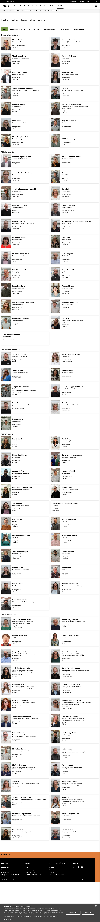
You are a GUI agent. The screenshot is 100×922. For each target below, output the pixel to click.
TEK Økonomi (65, 29)
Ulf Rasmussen (67, 830)
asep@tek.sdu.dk (66, 126)
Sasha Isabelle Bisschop (71, 781)
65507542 (64, 789)
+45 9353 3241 (15, 293)
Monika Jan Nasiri (69, 519)
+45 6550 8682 (65, 244)
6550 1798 (14, 111)
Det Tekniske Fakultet (27, 10)
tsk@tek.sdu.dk (16, 61)
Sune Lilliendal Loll (69, 270)
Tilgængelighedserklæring (7, 879)
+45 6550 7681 (65, 526)
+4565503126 (15, 426)
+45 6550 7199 (15, 196)
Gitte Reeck (66, 567)
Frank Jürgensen (68, 205)
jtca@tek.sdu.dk (16, 376)
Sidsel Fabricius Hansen (21, 270)
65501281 (14, 574)
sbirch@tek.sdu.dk (66, 803)
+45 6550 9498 (65, 196)
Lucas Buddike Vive (19, 286)
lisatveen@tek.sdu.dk (8, 340)
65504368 (64, 144)
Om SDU (60, 6)
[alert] (50, 913)
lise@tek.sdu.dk (16, 835)
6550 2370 (64, 494)
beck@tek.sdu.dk (16, 589)
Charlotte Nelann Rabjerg (72, 652)
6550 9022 (14, 756)
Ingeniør (51, 872)
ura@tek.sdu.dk (66, 835)
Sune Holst (16, 403)
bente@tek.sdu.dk (66, 178)
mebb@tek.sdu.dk (16, 541)
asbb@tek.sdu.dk (16, 393)
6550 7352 (14, 723)
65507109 (14, 676)
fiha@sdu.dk (15, 210)
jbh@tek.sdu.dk (16, 722)
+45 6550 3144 (65, 277)
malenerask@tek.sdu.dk (18, 45)
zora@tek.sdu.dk (66, 408)
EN (96, 1)
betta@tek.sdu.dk (16, 573)
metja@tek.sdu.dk (66, 755)
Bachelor (51, 867)
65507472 (64, 805)
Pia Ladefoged (67, 765)
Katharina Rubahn (19, 237)
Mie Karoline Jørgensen (71, 354)
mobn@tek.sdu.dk (17, 259)
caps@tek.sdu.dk (16, 658)
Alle (4, 29)
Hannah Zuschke (19, 684)
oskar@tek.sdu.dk (16, 324)
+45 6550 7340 (65, 79)
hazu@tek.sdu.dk (16, 690)
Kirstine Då (66, 237)
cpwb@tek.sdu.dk (57, 508)
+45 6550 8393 (15, 526)
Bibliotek (53, 6)
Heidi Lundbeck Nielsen (71, 684)
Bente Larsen (67, 173)
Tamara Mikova (68, 286)
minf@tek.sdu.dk (66, 142)
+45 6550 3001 (15, 309)
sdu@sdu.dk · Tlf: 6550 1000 (10, 875)
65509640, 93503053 (67, 361)
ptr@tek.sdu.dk (16, 162)
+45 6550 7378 (65, 47)
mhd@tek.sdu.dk (66, 641)
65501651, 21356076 (16, 837)
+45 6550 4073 (55, 510)
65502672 (64, 773)
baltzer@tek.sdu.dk (17, 803)
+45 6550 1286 (65, 212)
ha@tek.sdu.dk (16, 77)
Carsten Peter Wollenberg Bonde (65, 503)
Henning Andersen (19, 72)
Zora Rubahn (67, 403)
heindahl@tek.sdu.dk (17, 194)
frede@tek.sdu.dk (16, 226)
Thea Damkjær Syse (20, 551)
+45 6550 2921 (15, 558)
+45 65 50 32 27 (15, 607)
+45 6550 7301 (15, 79)
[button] (5, 916)
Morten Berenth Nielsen (21, 254)
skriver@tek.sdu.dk (17, 754)
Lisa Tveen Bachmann (11, 334)
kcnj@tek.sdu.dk (66, 226)
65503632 (64, 724)
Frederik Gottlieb (18, 221)
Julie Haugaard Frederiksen (23, 302)
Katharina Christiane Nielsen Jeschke (76, 221)
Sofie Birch (66, 797)
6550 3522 (64, 643)
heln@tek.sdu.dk (66, 690)
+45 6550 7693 (65, 293)
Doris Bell (65, 189)
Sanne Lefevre (67, 72)
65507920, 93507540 (17, 377)
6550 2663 (64, 478)
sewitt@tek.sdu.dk (66, 392)
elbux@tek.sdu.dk (66, 376)
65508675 (14, 163)
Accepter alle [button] (73, 912)
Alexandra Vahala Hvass (21, 619)
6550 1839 (14, 462)
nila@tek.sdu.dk (66, 259)
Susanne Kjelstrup (69, 56)
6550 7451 (64, 394)
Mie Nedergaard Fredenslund (73, 137)
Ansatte (82, 1)
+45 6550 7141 (65, 63)
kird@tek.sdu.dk (66, 243)
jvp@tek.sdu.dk (66, 706)
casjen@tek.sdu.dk (66, 492)
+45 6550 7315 (15, 63)
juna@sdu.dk (65, 110)
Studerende (73, 1)
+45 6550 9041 (65, 95)
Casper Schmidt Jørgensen (22, 652)
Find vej (3, 870)
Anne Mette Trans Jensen (22, 487)
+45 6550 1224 (15, 244)
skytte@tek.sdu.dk (17, 674)
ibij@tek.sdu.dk (16, 110)
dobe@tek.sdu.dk (66, 194)
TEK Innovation (34, 29)
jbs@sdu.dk (15, 93)
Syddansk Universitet (8, 1)
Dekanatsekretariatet (17, 29)
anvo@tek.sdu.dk (66, 589)
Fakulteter (17, 10)
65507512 (64, 660)
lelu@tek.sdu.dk (66, 324)
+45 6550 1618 (15, 228)
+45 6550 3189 (15, 542)
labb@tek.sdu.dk (66, 738)
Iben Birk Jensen (18, 104)
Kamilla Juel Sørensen (70, 716)
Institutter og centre (31, 870)
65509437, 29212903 (66, 757)
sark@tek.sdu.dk (16, 786)
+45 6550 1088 (15, 212)
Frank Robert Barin (19, 636)
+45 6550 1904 (15, 47)
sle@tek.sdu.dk (66, 77)
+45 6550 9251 (15, 261)
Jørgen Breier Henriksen (21, 716)
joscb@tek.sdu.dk (16, 360)
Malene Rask (17, 40)
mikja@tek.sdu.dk (66, 360)
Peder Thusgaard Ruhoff (21, 157)
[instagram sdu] (78, 867)
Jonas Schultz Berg (19, 354)
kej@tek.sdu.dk (16, 739)
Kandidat (52, 870)
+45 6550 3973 (15, 144)
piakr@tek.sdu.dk (16, 771)
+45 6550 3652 (65, 261)
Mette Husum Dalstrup (71, 636)
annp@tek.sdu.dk (66, 625)
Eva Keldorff (17, 439)
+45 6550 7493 (15, 95)
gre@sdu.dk (65, 573)
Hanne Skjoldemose (20, 455)
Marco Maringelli (68, 471)
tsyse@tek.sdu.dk (16, 557)
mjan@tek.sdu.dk (66, 525)
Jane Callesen (17, 370)
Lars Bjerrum (17, 519)
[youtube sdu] (82, 867)
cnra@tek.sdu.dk (66, 658)
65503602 (14, 707)
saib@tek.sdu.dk (66, 787)
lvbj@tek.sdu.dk (16, 525)
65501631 (64, 740)
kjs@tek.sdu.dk (66, 723)
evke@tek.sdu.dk (16, 444)
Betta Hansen (17, 567)
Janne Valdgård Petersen (71, 700)
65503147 (64, 591)
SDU (4, 10)
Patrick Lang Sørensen (70, 814)
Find (88, 1)
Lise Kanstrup (17, 830)
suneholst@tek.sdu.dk (18, 408)
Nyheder (35, 6)
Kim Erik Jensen (18, 733)
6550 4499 (14, 478)
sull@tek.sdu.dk (66, 275)
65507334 (14, 820)
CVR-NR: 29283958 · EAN (33, 875)
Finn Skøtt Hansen (19, 205)
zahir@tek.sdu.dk (16, 605)
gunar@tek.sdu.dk (66, 460)
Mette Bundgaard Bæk (21, 535)
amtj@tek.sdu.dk (16, 492)
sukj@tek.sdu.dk (66, 61)
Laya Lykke (66, 88)
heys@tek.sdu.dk (16, 706)
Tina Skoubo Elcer (19, 56)
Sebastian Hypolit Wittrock (72, 387)
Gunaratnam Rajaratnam (72, 455)
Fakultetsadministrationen (52, 10)
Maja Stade (16, 121)
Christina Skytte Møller (21, 668)
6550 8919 (64, 574)
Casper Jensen (67, 487)
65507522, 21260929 (66, 837)
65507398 (14, 773)
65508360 (64, 326)
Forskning (27, 6)
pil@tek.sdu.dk (66, 771)
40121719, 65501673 (66, 410)
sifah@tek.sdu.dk (16, 275)
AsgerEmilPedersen (69, 121)
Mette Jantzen (67, 749)
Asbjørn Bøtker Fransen (21, 387)
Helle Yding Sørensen (20, 700)
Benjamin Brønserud (70, 302)
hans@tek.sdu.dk (16, 460)
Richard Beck (17, 584)
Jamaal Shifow (18, 471)
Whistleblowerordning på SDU (79, 879)
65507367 (14, 361)
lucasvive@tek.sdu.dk (18, 291)
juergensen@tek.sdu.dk (68, 210)
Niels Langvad (67, 254)
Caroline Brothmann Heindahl (24, 189)
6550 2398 (14, 494)
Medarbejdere (39, 10)
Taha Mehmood (68, 551)
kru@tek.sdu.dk (16, 243)
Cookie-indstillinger (53, 879)
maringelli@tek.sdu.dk (67, 476)
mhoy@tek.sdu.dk (17, 819)
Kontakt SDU (5, 872)
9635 (63, 228)
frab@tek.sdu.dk (16, 641)
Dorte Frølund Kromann (71, 668)
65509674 (64, 446)
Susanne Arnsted (68, 40)
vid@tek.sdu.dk (16, 508)
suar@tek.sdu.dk (66, 45)
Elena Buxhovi (67, 370)
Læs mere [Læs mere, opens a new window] (56, 914)
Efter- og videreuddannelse (57, 875)
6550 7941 (14, 692)
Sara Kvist (16, 781)
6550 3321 (64, 462)
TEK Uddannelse (78, 29)
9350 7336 (64, 112)
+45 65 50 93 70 (65, 180)
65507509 (14, 660)
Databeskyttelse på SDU (31, 879)
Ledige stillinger (30, 872)
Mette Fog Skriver (19, 749)
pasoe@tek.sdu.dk (66, 819)
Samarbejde (44, 6)
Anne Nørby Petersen (70, 619)
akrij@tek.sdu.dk (66, 162)
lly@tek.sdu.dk (65, 93)
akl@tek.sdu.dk (16, 178)
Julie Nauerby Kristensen (71, 104)
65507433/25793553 (66, 692)
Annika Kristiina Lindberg (22, 173)
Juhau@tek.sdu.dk (17, 307)
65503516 (14, 643)
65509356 (64, 626)
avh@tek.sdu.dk (16, 626)
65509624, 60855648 (67, 708)
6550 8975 (14, 510)
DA (93, 1)
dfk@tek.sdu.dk (66, 674)
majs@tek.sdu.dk (16, 126)
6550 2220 (14, 394)
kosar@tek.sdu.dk (16, 424)
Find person (5, 867)
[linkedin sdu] (73, 867)
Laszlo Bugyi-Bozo (69, 733)
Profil (26, 867)
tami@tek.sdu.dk (66, 291)
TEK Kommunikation (49, 29)
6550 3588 (14, 591)
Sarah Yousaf (67, 439)
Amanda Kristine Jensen (71, 157)
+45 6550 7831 (65, 542)
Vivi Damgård (17, 503)
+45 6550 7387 (15, 277)
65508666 (14, 128)
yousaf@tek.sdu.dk (67, 444)
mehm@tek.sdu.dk (66, 557)
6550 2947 (14, 740)
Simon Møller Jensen (69, 535)
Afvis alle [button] (88, 912)
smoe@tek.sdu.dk (66, 541)
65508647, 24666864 (67, 676)
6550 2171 (14, 446)
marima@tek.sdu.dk (17, 142)
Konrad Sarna (17, 419)
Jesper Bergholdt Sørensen (22, 88)
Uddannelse (18, 6)
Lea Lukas (66, 318)
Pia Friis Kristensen (19, 765)
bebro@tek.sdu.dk (66, 307)
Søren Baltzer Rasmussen (22, 797)
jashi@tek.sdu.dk (16, 476)
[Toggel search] (92, 6)
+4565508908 (65, 558)
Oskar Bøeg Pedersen (20, 318)
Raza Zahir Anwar (19, 600)
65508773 (14, 804)
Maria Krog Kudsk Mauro (22, 137)
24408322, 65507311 (17, 627)
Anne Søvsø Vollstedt (70, 584)
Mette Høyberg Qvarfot (21, 814)
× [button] (98, 905)
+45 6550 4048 (15, 180)
